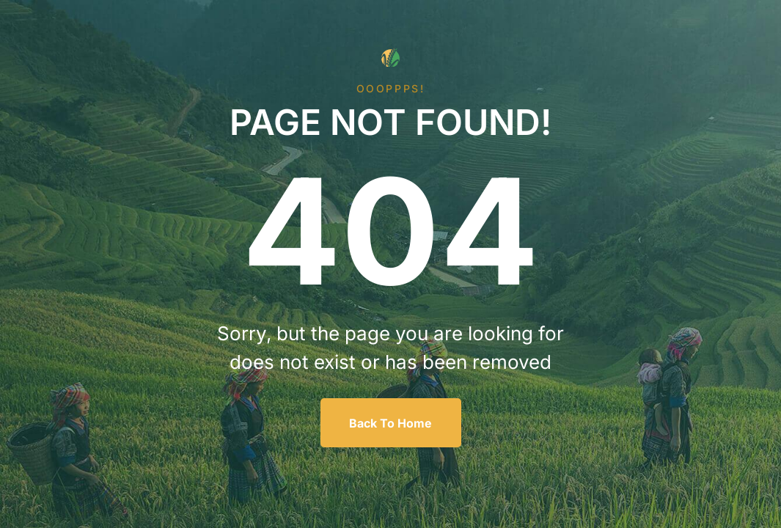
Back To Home (390, 423)
